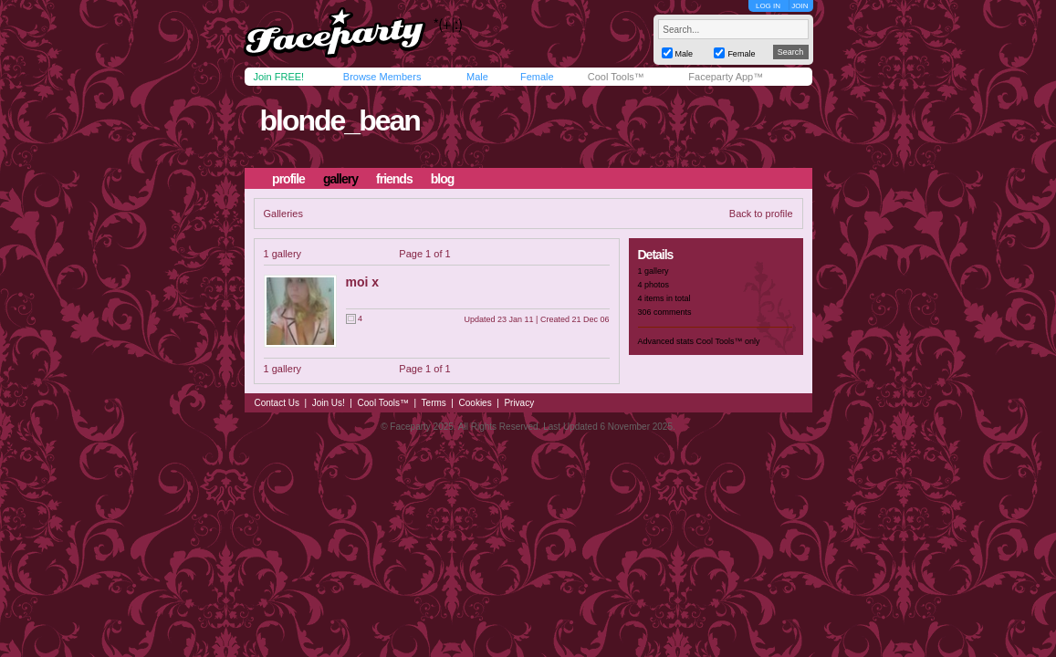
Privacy (519, 403)
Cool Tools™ (616, 76)
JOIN (799, 6)
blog (443, 179)
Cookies (475, 403)
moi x (363, 282)
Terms (434, 403)
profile (288, 179)
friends (394, 179)
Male (477, 76)
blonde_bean (339, 120)
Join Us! (328, 403)
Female (537, 76)
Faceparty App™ (725, 76)
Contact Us (277, 403)
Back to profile (761, 213)
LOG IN (768, 6)
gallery (340, 179)
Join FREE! (279, 76)
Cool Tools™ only (728, 341)
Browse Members (382, 76)
